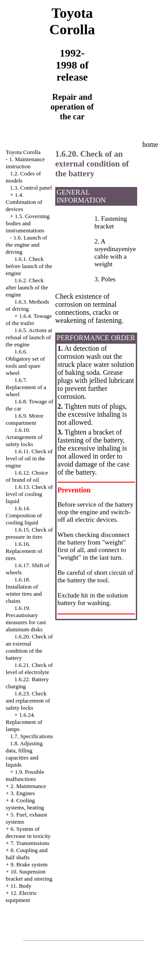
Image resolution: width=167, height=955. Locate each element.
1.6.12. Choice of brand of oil (27, 476)
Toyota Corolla (23, 152)
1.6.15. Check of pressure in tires (29, 533)
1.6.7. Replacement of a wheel (26, 387)
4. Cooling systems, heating (25, 804)
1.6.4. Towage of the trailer (29, 319)
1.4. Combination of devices (24, 201)
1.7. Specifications (31, 736)
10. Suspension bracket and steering (29, 875)
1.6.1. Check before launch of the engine (29, 266)
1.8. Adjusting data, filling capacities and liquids (24, 754)
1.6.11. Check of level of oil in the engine (29, 458)
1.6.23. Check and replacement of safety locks (28, 700)
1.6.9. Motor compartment (25, 419)
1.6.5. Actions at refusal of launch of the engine (29, 337)
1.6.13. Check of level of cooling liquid (29, 494)
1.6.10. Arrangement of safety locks (24, 437)
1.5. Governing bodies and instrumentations (28, 223)
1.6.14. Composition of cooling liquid (24, 515)
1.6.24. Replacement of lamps (24, 721)
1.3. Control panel (31, 187)
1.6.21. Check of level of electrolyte (29, 668)
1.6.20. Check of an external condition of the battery (29, 647)
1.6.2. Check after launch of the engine (27, 287)
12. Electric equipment (21, 896)
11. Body (20, 885)
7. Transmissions (29, 843)
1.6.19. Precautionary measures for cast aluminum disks (26, 619)
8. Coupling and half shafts (27, 854)
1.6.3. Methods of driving (27, 305)
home (150, 144)
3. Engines (22, 793)
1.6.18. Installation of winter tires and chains (24, 590)
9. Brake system (28, 864)
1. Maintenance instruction (25, 163)
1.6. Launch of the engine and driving (26, 244)
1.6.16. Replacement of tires (24, 550)
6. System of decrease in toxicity (28, 832)
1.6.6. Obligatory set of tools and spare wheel (25, 362)
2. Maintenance (28, 786)
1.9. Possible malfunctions (25, 775)
